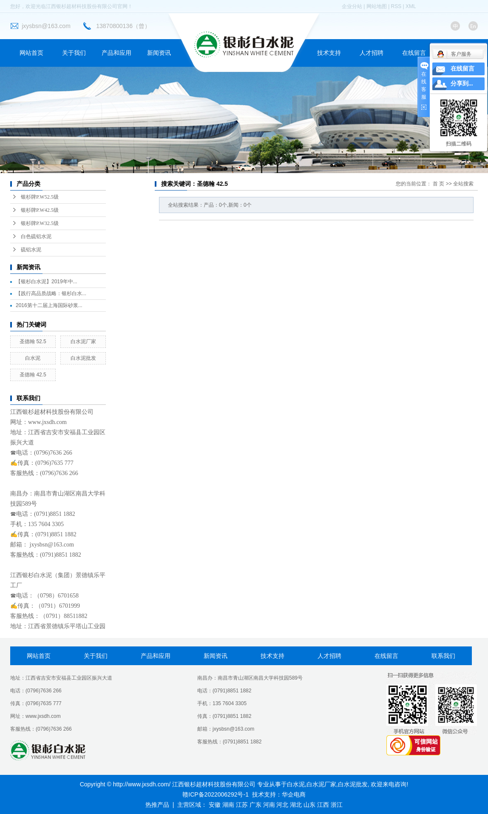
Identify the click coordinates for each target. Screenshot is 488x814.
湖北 (296, 804)
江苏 (242, 804)
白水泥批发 (83, 358)
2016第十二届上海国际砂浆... (49, 305)
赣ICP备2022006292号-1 (215, 794)
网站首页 (31, 52)
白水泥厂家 (83, 341)
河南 (269, 804)
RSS (396, 6)
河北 (282, 804)
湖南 (228, 804)
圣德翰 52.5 (33, 341)
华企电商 (294, 794)
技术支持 (329, 52)
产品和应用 (116, 52)
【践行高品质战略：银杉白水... (51, 293)
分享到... (462, 83)
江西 (323, 804)
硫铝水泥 (31, 250)
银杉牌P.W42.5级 (40, 210)
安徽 (215, 804)
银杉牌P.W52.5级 (40, 197)
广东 (255, 804)
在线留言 (414, 52)
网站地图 (376, 6)
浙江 (337, 804)
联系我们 (443, 655)
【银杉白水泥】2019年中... (46, 282)
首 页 (438, 184)
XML (411, 6)
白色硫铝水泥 (36, 236)
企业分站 (352, 6)
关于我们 (74, 52)
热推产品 (157, 804)
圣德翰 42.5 (33, 375)
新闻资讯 (159, 52)
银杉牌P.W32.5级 (40, 223)
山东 (309, 804)
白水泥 (32, 358)
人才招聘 (371, 52)
